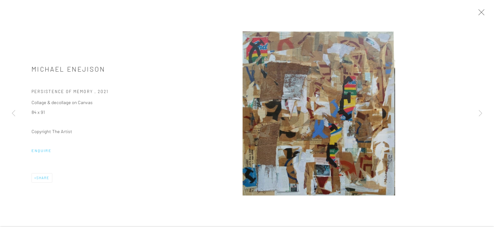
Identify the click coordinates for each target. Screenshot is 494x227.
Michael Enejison (69, 70)
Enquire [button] (42, 151)
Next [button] (480, 113)
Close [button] (480, 14)
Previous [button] (13, 113)
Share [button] (43, 178)
